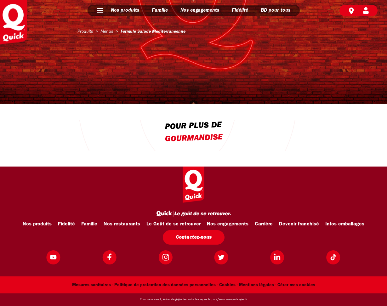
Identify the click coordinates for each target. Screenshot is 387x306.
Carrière (264, 224)
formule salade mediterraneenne (153, 31)
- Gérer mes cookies (295, 285)
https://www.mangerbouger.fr (227, 299)
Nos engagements (199, 10)
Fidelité (66, 224)
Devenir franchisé (299, 224)
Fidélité (240, 10)
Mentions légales (256, 285)
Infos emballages (344, 224)
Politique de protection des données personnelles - (166, 285)
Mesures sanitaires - (92, 285)
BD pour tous (275, 10)
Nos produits (125, 10)
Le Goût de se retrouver (173, 224)
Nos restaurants (122, 224)
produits (85, 31)
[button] (100, 10)
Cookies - (228, 285)
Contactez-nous (194, 237)
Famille (160, 10)
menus (106, 31)
